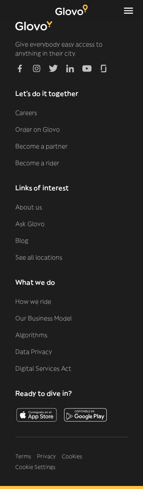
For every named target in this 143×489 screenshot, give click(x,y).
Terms (23, 456)
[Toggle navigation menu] (128, 11)
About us (28, 207)
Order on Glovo (37, 129)
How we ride (33, 301)
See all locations (38, 257)
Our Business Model (43, 318)
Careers (26, 112)
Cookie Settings (35, 467)
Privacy (46, 456)
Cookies (72, 456)
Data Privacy (33, 351)
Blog (21, 240)
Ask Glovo (30, 224)
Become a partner (41, 146)
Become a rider (37, 163)
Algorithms (31, 335)
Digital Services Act (43, 368)
